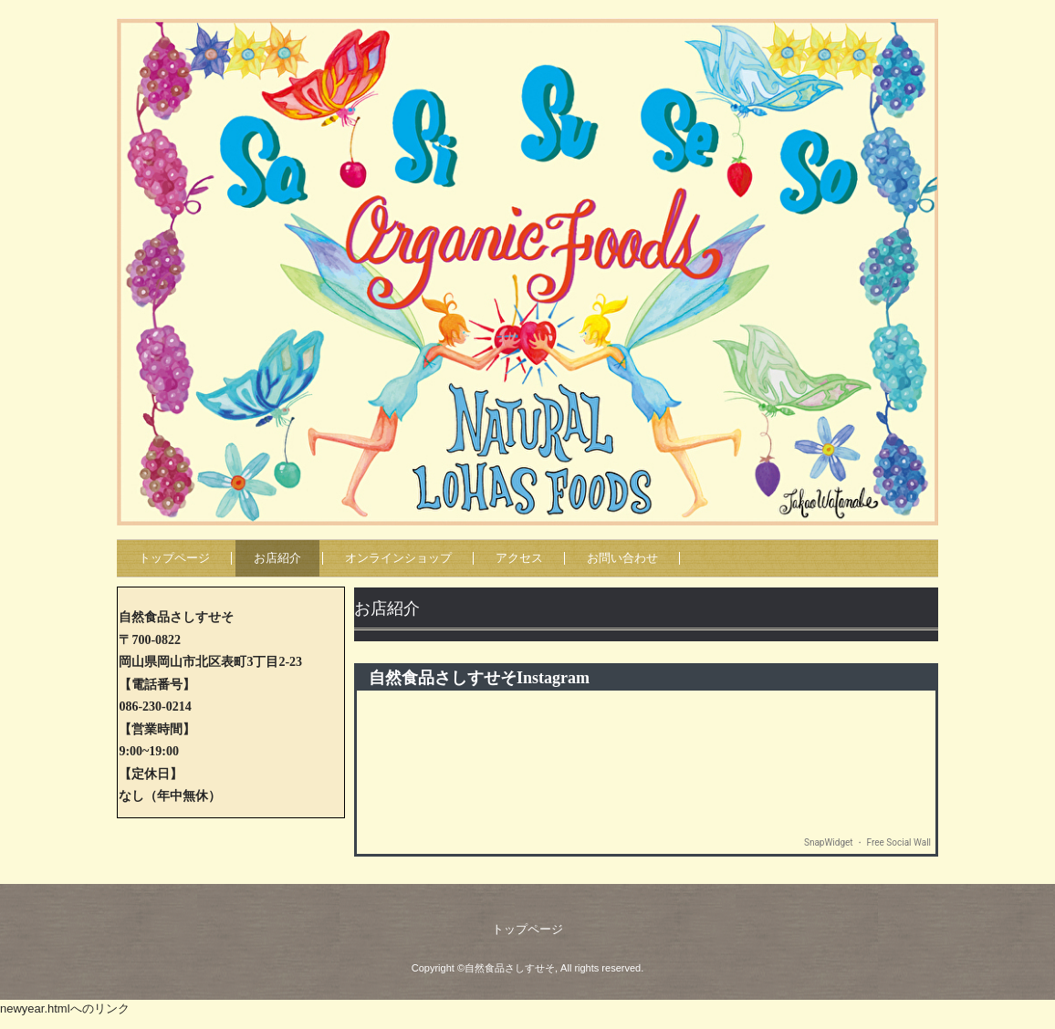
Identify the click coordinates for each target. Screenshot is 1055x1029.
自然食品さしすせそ (567, 4)
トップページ (174, 558)
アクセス (519, 558)
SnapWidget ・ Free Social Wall (867, 842)
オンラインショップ (398, 558)
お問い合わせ (622, 558)
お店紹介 (277, 558)
